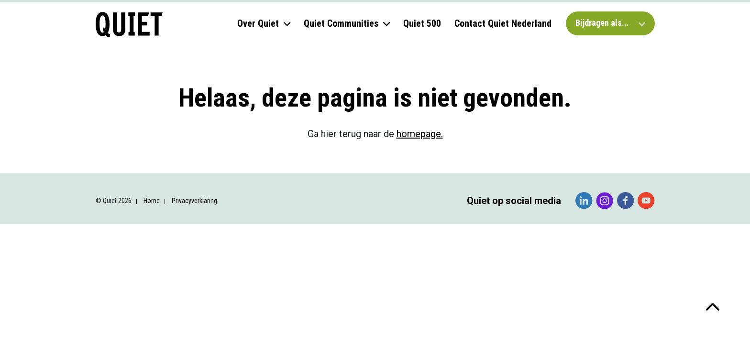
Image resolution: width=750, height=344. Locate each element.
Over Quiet (258, 23)
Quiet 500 (422, 23)
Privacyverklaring (194, 200)
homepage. (420, 134)
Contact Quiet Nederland (502, 23)
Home (151, 200)
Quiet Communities (341, 23)
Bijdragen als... (610, 23)
